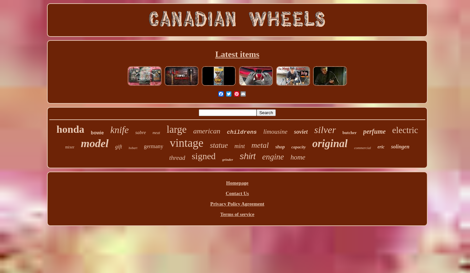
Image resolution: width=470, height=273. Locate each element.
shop (280, 146)
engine (273, 156)
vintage (186, 143)
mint (239, 146)
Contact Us (237, 193)
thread (177, 157)
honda (70, 129)
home (298, 157)
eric (381, 146)
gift (118, 146)
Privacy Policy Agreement (237, 203)
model (95, 143)
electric (405, 130)
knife (119, 130)
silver (325, 129)
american (206, 131)
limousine (275, 131)
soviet (301, 132)
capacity (298, 146)
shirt (248, 156)
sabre (140, 132)
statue (219, 145)
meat (156, 132)
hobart (133, 148)
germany (153, 146)
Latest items (237, 54)
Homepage (237, 183)
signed (203, 156)
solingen (400, 146)
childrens (242, 132)
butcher (349, 132)
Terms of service (237, 214)
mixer (69, 147)
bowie (97, 132)
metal (260, 145)
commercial (362, 148)
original (330, 143)
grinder (227, 159)
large (176, 129)
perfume (374, 131)
